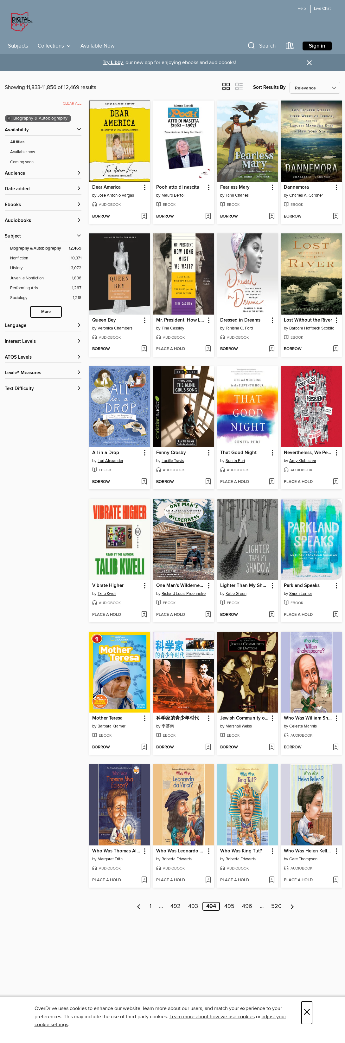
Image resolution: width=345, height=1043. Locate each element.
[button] (261, 47)
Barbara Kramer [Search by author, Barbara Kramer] (111, 726)
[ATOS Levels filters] (43, 357)
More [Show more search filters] (46, 312)
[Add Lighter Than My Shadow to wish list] (272, 615)
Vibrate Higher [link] (108, 586)
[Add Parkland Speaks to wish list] (336, 615)
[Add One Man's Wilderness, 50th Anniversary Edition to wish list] (208, 615)
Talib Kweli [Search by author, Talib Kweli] (107, 593)
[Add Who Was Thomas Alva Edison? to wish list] (144, 880)
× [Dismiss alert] (309, 63)
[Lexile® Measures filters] (43, 373)
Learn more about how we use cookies (212, 1017)
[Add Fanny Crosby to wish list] (208, 482)
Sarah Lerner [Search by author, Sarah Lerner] (300, 593)
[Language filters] (43, 326)
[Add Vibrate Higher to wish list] (144, 615)
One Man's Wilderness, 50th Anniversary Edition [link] (180, 586)
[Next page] (292, 906)
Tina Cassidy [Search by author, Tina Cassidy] (173, 328)
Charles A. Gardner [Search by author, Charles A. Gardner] (306, 195)
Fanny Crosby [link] (171, 453)
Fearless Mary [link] (235, 187)
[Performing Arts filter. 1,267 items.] (45, 288)
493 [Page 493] (193, 906)
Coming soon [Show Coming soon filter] (22, 162)
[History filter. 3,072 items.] (45, 268)
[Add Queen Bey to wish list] (144, 349)
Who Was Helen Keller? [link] (308, 851)
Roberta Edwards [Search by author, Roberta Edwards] (177, 859)
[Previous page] (139, 906)
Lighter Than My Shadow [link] (244, 586)
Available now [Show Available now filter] (22, 151)
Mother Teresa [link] (107, 718)
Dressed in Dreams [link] (240, 320)
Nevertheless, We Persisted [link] (308, 453)
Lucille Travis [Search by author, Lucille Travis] (173, 460)
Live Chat (322, 8)
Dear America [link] (106, 187)
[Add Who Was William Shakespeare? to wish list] (336, 747)
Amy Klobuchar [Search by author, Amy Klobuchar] (302, 460)
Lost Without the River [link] (308, 320)
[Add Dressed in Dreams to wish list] (272, 349)
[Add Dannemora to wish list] (336, 216)
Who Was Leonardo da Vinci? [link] (180, 851)
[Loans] (289, 47)
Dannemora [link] (296, 187)
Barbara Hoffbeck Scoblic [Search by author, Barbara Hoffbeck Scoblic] (311, 328)
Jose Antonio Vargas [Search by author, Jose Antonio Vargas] (116, 195)
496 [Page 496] (247, 906)
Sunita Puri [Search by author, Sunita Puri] (235, 460)
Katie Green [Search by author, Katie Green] (236, 593)
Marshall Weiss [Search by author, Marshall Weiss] (239, 726)
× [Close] (307, 1013)
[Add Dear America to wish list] (144, 216)
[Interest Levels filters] (43, 341)
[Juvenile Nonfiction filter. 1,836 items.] (45, 278)
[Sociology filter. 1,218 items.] (45, 298)
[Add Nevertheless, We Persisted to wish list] (336, 482)
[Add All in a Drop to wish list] (144, 482)
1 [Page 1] (150, 906)
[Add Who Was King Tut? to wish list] (272, 880)
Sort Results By (269, 87)
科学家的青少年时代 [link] (177, 718)
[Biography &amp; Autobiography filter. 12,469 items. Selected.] (45, 248)
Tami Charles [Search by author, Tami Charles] (237, 195)
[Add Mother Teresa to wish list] (144, 747)
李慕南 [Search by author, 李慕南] (168, 726)
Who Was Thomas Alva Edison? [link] (116, 851)
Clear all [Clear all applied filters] (72, 103)
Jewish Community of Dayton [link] (244, 718)
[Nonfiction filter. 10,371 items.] (45, 258)
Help (301, 8)
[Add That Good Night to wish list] (272, 482)
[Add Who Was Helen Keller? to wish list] (336, 880)
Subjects (18, 45)
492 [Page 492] (175, 906)
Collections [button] (54, 45)
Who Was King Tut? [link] (241, 851)
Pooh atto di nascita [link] (177, 187)
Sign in (317, 45)
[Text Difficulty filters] (43, 389)
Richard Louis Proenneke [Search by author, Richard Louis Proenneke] (184, 593)
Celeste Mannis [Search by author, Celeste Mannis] (303, 726)
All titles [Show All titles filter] (17, 142)
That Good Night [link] (238, 453)
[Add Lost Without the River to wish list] (336, 349)
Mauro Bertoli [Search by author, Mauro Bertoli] (173, 195)
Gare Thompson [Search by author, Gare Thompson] (303, 859)
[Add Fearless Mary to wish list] (272, 216)
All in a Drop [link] (105, 453)
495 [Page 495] (229, 906)
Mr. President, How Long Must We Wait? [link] (180, 320)
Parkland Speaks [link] (302, 586)
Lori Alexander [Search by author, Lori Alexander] (110, 460)
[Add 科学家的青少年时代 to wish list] (208, 747)
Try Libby (113, 62)
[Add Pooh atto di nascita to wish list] (208, 216)
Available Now (97, 45)
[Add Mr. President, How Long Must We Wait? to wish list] (208, 349)
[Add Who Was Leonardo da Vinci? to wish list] (208, 880)
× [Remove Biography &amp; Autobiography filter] (9, 118)
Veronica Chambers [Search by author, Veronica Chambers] (115, 328)
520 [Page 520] (276, 906)
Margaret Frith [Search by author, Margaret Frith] (110, 859)
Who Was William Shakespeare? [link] (308, 718)
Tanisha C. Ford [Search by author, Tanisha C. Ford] (239, 328)
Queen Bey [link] (104, 320)
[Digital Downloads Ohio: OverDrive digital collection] (20, 21)
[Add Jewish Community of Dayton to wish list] (272, 747)
